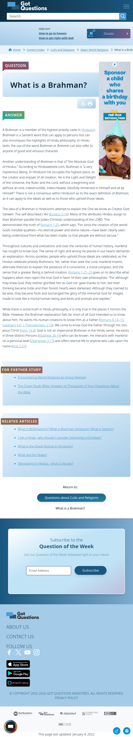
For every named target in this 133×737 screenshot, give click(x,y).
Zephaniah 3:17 (42, 341)
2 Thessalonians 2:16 (37, 325)
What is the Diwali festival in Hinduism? (45, 446)
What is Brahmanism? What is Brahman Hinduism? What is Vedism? (66, 429)
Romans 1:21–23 (80, 272)
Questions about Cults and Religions (71, 498)
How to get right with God (56, 38)
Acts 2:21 (18, 346)
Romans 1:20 (49, 225)
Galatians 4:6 (12, 325)
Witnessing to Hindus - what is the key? (46, 463)
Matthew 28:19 (49, 335)
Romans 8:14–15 (112, 320)
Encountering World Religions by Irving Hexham (52, 377)
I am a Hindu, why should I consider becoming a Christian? (59, 437)
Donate (109, 33)
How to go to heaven (52, 33)
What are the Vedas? (32, 455)
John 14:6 (28, 330)
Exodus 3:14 (58, 214)
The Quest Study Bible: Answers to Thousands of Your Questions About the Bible (68, 389)
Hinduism (88, 130)
